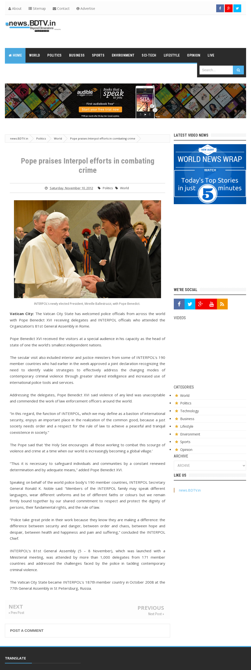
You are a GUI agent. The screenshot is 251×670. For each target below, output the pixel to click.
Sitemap (37, 8)
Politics (108, 188)
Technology (189, 411)
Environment (190, 434)
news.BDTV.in (190, 490)
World (124, 188)
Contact (61, 8)
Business (187, 418)
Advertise (85, 8)
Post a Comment (26, 630)
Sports (185, 441)
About (15, 8)
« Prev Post (16, 613)
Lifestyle (186, 426)
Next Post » (156, 614)
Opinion (186, 449)
